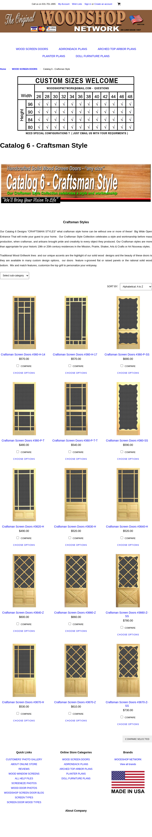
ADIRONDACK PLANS (73, 49)
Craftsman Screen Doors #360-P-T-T (75, 440)
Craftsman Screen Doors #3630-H (75, 526)
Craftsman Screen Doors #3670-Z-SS (127, 704)
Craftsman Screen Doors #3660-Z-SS (127, 614)
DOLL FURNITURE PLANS (93, 56)
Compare (26, 366)
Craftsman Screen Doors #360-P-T (23, 440)
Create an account (103, 4)
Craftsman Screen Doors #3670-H (23, 702)
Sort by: (112, 286)
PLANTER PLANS (54, 56)
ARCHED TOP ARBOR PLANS (117, 49)
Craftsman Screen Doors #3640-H (127, 526)
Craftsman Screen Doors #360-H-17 (75, 354)
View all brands (128, 764)
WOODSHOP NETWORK (128, 759)
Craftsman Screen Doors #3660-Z (75, 612)
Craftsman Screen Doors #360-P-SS (126, 354)
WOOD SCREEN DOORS (32, 49)
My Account (63, 4)
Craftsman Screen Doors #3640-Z (23, 612)
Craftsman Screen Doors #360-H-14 (23, 354)
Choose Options (24, 373)
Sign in (88, 4)
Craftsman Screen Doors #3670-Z (75, 702)
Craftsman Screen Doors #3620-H (23, 526)
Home (3, 69)
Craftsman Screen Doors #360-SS (127, 440)
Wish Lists (77, 4)
